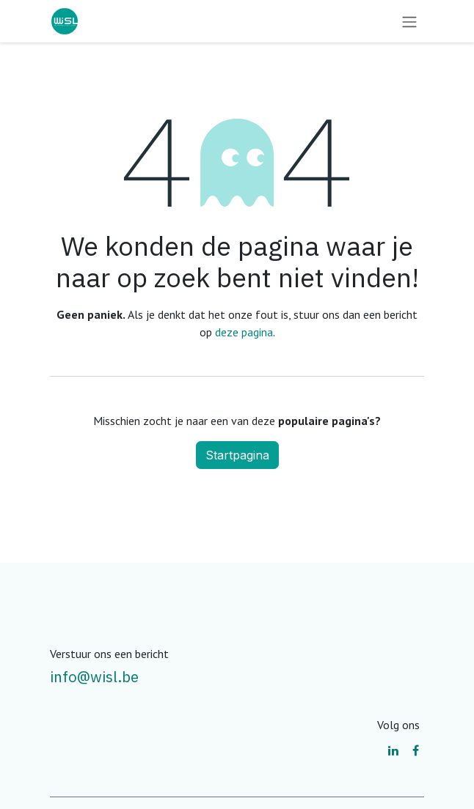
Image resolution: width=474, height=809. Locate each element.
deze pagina (244, 332)
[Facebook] (415, 750)
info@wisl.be (94, 677)
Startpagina (237, 455)
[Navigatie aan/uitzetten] (409, 21)
